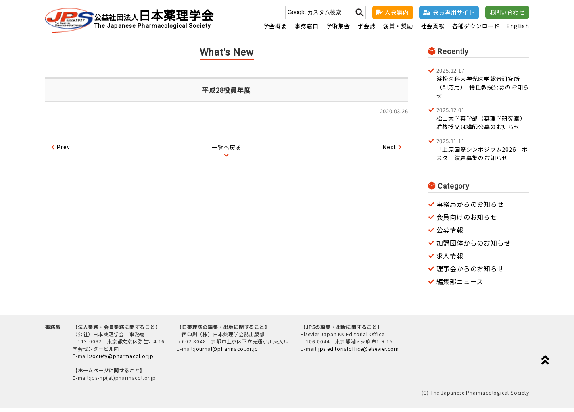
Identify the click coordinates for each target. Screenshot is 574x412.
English (517, 29)
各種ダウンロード (476, 29)
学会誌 (367, 29)
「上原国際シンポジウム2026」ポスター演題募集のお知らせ (482, 152)
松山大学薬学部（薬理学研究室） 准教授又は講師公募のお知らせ (482, 121)
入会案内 (397, 12)
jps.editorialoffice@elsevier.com (358, 352)
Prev (63, 151)
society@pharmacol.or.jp (122, 359)
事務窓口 (307, 29)
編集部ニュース (460, 285)
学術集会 (338, 29)
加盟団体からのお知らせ (473, 246)
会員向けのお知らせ (466, 220)
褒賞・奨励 (398, 29)
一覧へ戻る (227, 151)
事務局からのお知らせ (470, 207)
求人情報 (449, 259)
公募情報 (449, 233)
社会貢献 (433, 29)
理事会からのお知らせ (470, 272)
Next (389, 151)
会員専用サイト (454, 12)
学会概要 (275, 29)
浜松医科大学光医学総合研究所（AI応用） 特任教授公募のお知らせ (482, 86)
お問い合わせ (507, 12)
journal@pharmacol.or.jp (226, 352)
